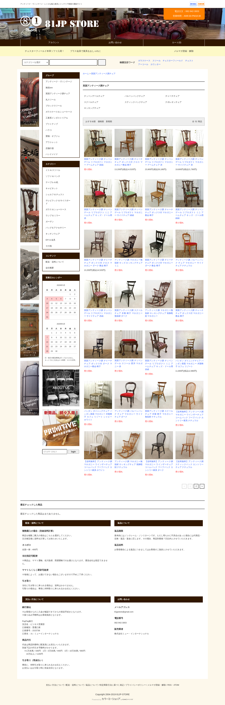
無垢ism (49, 88)
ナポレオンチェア (173, 102)
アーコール (143, 64)
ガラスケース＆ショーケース (59, 112)
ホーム (86, 74)
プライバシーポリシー (136, 685)
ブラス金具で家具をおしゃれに (83, 51)
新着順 (109, 121)
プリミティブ (52, 124)
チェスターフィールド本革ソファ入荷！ (42, 51)
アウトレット (52, 142)
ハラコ (49, 130)
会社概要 (50, 268)
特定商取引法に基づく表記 (112, 685)
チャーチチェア (172, 96)
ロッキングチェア (92, 108)
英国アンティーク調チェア (103, 74)
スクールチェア (91, 102)
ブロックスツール (54, 106)
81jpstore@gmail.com (123, 612)
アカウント (51, 42)
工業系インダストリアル (57, 118)
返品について (92, 685)
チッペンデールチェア (94, 96)
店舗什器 (50, 148)
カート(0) (174, 42)
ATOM (176, 685)
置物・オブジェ (53, 136)
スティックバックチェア (136, 102)
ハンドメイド (52, 154)
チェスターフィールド (173, 61)
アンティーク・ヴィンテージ (59, 82)
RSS (170, 685)
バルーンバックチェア (135, 96)
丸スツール (51, 100)
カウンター (155, 64)
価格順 (101, 121)
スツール (156, 61)
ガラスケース (144, 61)
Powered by (112, 699)
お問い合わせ (112, 42)
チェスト (189, 61)
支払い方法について (55, 685)
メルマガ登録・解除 (184, 51)
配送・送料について (55, 262)
